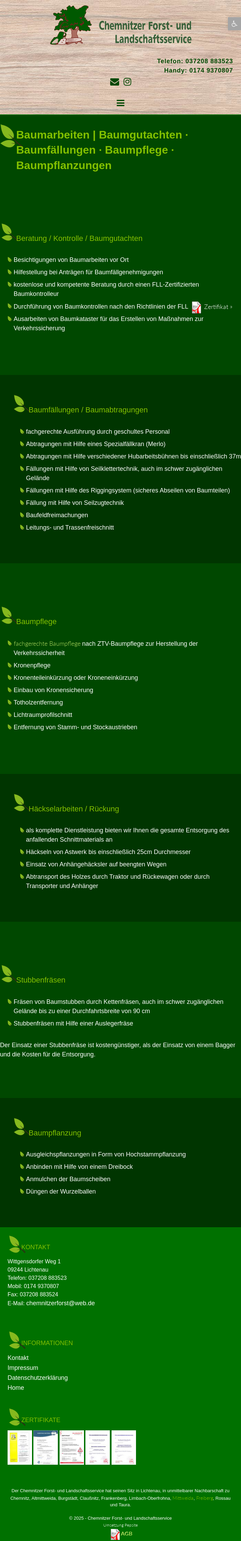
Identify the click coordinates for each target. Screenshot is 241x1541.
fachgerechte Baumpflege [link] (47, 643)
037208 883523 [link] (209, 61)
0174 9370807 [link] (211, 70)
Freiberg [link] (204, 1498)
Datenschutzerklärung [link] (38, 1377)
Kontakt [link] (18, 1357)
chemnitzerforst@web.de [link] (60, 1303)
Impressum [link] (23, 1367)
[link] (234, 23)
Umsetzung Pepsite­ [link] (120, 1525)
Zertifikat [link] (216, 306)
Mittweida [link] (182, 1498)
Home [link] (16, 1387)
